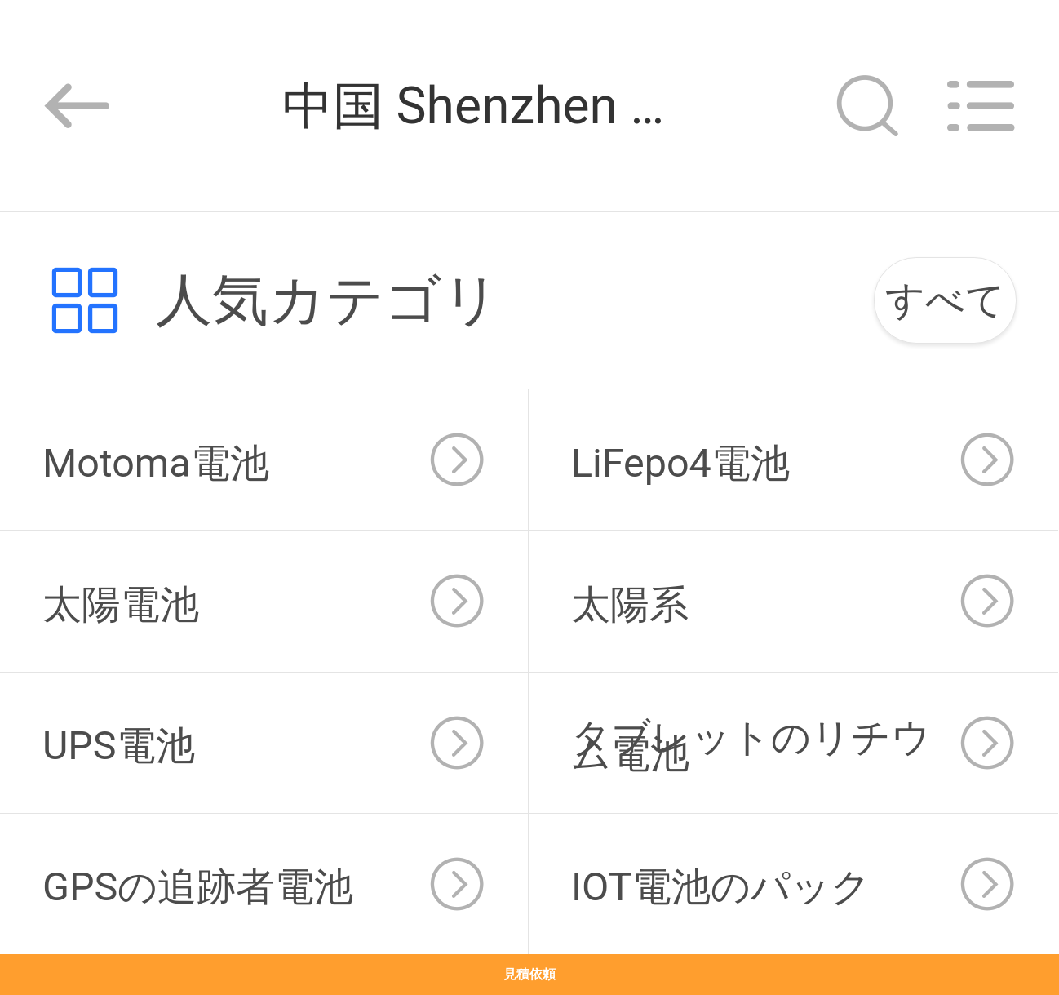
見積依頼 (529, 974)
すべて (945, 300)
